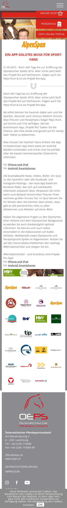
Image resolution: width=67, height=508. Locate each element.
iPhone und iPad (18, 164)
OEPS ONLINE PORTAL (51, 34)
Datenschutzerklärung (21, 466)
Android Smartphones (21, 168)
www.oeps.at (13, 458)
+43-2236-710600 (21, 443)
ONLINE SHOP (51, 13)
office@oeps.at (14, 455)
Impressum (12, 471)
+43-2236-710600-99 (23, 447)
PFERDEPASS (51, 24)
